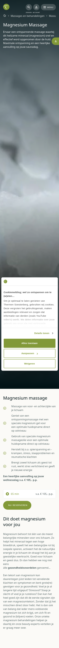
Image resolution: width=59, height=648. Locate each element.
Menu (48, 7)
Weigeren (29, 363)
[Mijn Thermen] (36, 9)
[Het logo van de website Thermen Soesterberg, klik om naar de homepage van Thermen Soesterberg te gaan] (6, 7)
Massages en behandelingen (28, 16)
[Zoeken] (29, 9)
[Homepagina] (4, 16)
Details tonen (41, 333)
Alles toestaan (29, 343)
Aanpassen (29, 353)
